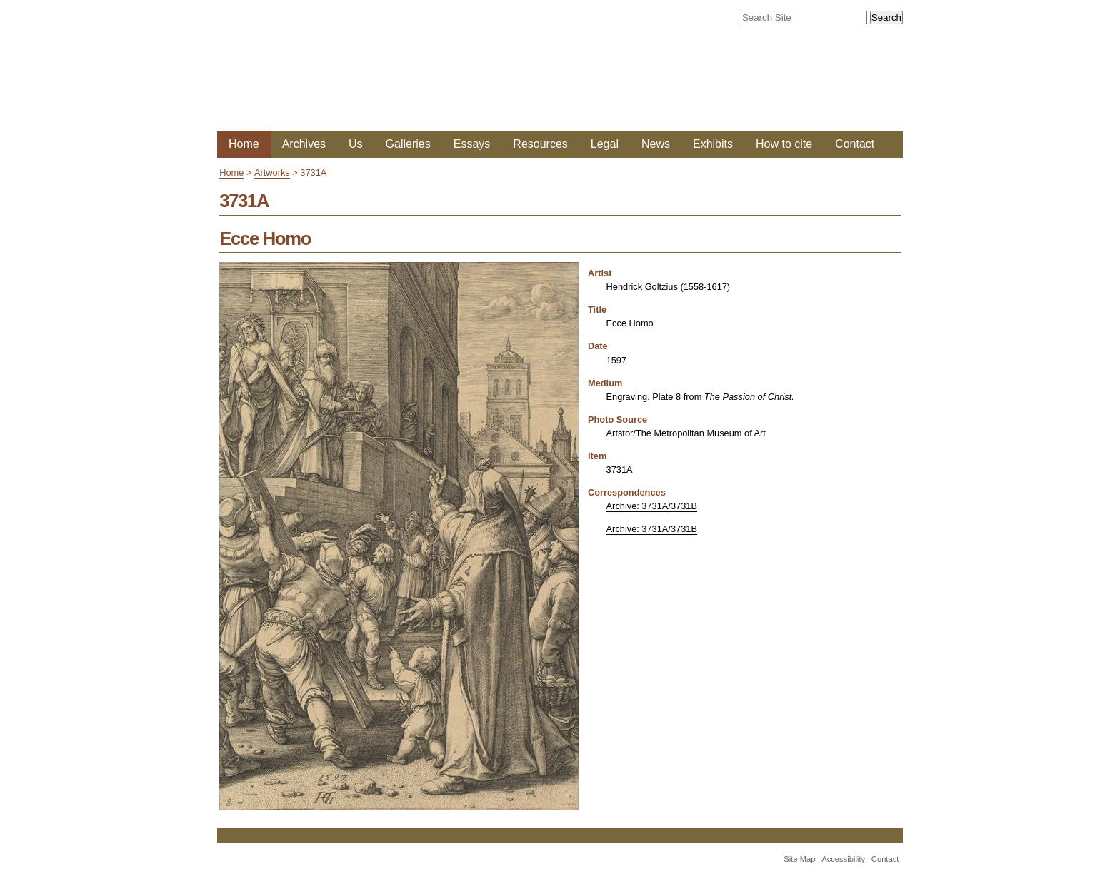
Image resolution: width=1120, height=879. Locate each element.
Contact (854, 144)
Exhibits (713, 144)
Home (244, 144)
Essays (472, 144)
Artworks (272, 172)
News (655, 144)
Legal (605, 144)
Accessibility (843, 859)
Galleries (408, 144)
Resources (540, 144)
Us (356, 144)
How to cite (784, 144)
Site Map (799, 859)
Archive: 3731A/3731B (651, 506)
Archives (304, 144)
